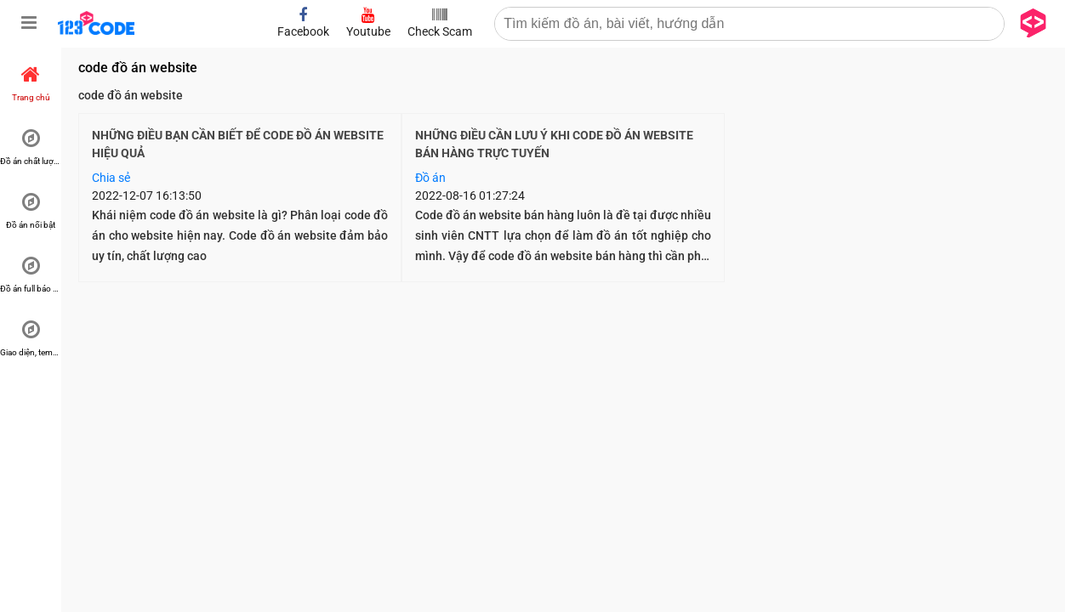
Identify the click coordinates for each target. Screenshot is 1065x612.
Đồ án (430, 177)
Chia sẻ (111, 177)
